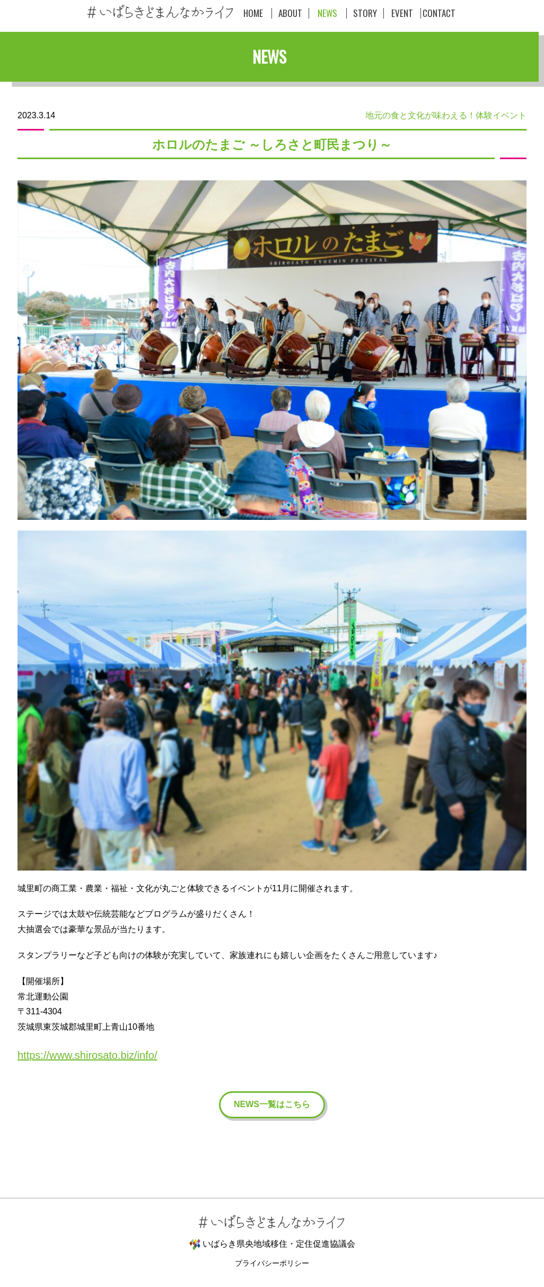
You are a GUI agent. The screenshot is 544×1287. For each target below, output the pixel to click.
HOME (253, 13)
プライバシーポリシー (272, 1263)
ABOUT (290, 13)
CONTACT (439, 13)
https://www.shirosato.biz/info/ (87, 1055)
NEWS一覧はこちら (272, 1104)
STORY (365, 13)
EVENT (402, 13)
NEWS (327, 13)
